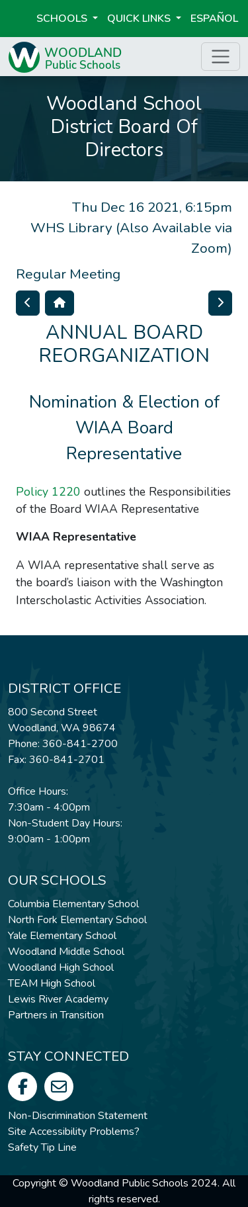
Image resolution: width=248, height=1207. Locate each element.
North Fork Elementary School (77, 920)
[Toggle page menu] (220, 56)
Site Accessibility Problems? (74, 1131)
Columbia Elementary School (73, 904)
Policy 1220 (48, 492)
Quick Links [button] (140, 18)
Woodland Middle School (66, 951)
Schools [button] (63, 18)
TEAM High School (51, 983)
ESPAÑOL (214, 18)
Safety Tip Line (42, 1147)
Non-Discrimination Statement (77, 1115)
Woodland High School (61, 967)
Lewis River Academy (58, 999)
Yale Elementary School (62, 935)
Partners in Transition (56, 1015)
